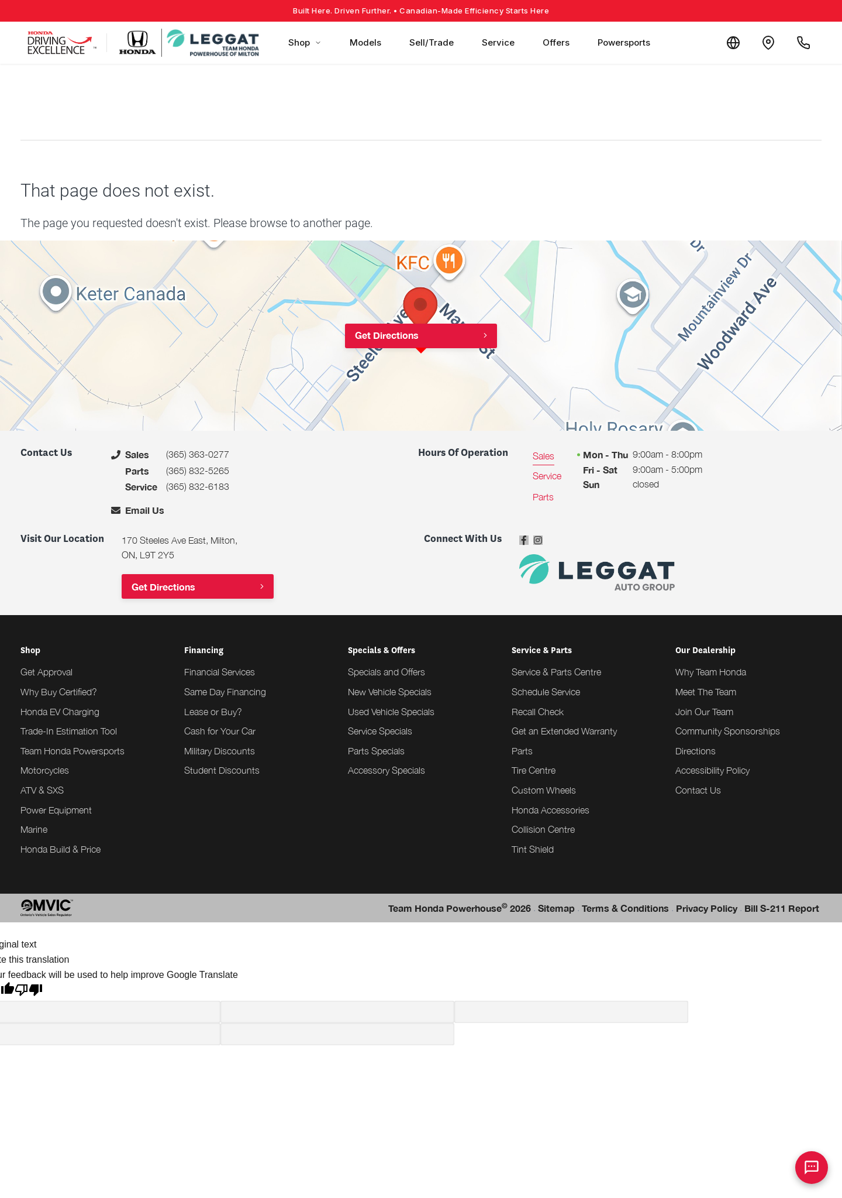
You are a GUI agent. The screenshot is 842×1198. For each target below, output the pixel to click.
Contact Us (698, 790)
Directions (695, 751)
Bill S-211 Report (781, 908)
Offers (556, 42)
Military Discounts (219, 751)
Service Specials (380, 731)
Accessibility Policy (712, 770)
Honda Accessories (550, 810)
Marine (33, 829)
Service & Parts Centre (556, 672)
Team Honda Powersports (72, 751)
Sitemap (556, 908)
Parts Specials (376, 751)
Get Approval (46, 672)
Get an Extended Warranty (564, 731)
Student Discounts (222, 770)
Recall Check (538, 712)
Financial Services (219, 672)
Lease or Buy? (213, 712)
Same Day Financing (225, 692)
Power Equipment (56, 810)
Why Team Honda (710, 672)
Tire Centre (533, 770)
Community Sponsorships (727, 731)
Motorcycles (44, 770)
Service (498, 42)
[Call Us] (803, 43)
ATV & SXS (42, 790)
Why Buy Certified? (58, 692)
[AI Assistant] (811, 1167)
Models (365, 42)
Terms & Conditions (625, 908)
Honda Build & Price (60, 849)
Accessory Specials (386, 770)
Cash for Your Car (220, 731)
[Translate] (733, 43)
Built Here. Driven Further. (421, 10)
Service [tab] (547, 476)
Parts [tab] (543, 497)
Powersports (624, 42)
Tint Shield (533, 849)
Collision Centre (543, 829)
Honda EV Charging (59, 712)
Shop (305, 42)
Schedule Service (546, 692)
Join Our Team (704, 712)
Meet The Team (705, 692)
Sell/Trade (431, 42)
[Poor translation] (29, 991)
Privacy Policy (706, 908)
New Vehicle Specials (390, 692)
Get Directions (387, 335)
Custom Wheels (544, 790)
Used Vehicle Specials (391, 712)
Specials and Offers (386, 672)
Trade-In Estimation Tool (68, 731)
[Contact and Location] (768, 43)
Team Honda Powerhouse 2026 (459, 907)
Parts (522, 751)
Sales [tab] (543, 456)
